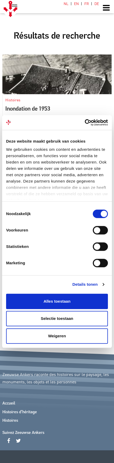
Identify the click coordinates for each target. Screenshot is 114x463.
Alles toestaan (57, 301)
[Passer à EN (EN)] (76, 3)
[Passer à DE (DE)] (95, 3)
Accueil (8, 403)
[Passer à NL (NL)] (66, 3)
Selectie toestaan (57, 318)
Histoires (10, 421)
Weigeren (57, 336)
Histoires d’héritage (19, 412)
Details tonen (85, 284)
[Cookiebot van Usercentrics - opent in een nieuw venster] (85, 122)
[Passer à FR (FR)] (86, 3)
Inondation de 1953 (27, 109)
